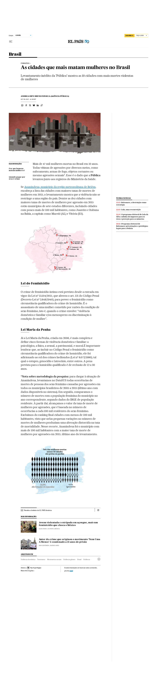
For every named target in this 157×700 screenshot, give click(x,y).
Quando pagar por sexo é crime (17, 178)
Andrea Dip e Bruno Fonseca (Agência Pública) (45, 96)
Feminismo (41, 559)
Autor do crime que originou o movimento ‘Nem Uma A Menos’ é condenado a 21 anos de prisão (69, 540)
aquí (71, 571)
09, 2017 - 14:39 (28, 99)
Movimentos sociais (54, 559)
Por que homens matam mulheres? (17, 169)
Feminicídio (25, 63)
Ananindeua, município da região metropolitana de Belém (60, 187)
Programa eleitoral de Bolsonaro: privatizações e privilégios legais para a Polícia (132, 226)
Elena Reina (43, 529)
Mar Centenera (44, 545)
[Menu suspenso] (11, 41)
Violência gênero (69, 559)
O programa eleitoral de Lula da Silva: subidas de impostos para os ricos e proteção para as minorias (132, 216)
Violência (86, 559)
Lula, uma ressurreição (131, 210)
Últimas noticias (123, 198)
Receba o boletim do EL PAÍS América (38, 510)
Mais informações (28, 571)
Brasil (15, 54)
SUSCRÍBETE (129, 35)
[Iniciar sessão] (141, 35)
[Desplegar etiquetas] (99, 559)
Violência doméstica (28, 559)
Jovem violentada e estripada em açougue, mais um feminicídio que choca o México (68, 524)
